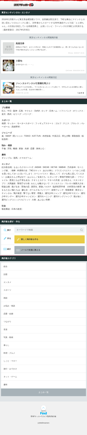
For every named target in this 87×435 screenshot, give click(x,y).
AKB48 (38, 167)
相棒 (13, 170)
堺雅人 (40, 193)
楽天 (4, 114)
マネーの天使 (53, 180)
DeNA (37, 111)
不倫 (4, 148)
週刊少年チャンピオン (26, 196)
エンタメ (26, 12)
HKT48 (54, 167)
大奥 (34, 200)
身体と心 (40, 148)
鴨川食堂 (18, 193)
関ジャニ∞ (17, 136)
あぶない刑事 (44, 200)
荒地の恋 (25, 187)
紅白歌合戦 (7, 167)
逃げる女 (15, 187)
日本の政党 (16, 209)
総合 (5, 266)
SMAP (8, 136)
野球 (32, 416)
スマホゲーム (25, 158)
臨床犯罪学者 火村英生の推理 (67, 187)
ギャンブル (7, 158)
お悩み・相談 (9, 306)
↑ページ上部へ (43, 407)
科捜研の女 (22, 170)
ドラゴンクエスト (63, 170)
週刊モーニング (45, 196)
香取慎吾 (76, 136)
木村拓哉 (46, 136)
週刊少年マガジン (71, 193)
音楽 (5, 329)
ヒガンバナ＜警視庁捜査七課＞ (61, 177)
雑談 (5, 298)
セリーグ (17, 114)
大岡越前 (11, 183)
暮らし (6, 345)
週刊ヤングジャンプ (63, 196)
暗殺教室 (69, 190)
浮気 (9, 148)
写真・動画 (8, 337)
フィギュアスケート (44, 123)
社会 (4, 206)
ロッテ (44, 111)
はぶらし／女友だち (36, 177)
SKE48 (46, 167)
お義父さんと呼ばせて (15, 177)
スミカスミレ (57, 183)
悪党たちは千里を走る (19, 180)
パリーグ (27, 114)
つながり (7, 321)
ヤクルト (29, 111)
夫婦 (27, 148)
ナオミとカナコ (39, 180)
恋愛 (32, 148)
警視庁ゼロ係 (23, 183)
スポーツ (6, 120)
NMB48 (62, 167)
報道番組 (6, 209)
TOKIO (27, 136)
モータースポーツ (25, 123)
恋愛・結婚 (8, 314)
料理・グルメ (9, 353)
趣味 (4, 155)
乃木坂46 (71, 167)
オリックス (78, 111)
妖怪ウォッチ (58, 190)
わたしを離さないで (40, 183)
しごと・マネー (10, 361)
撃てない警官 (29, 193)
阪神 (15, 111)
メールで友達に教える (28, 250)
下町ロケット (35, 170)
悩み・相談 (7, 145)
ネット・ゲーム (10, 377)
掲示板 (53, 416)
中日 (9, 111)
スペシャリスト (41, 174)
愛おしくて (55, 174)
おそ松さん (66, 180)
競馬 (16, 158)
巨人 (4, 111)
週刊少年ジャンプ (53, 193)
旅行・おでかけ (10, 369)
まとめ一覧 (43, 392)
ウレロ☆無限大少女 (74, 183)
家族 (21, 148)
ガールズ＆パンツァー (39, 190)
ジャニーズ (7, 133)
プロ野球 (6, 108)
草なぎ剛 (66, 136)
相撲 (4, 123)
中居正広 (56, 136)
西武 (9, 114)
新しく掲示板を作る (27, 239)
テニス (66, 123)
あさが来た (48, 170)
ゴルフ (58, 123)
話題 (5, 274)
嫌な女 (25, 190)
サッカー (11, 123)
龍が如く (78, 196)
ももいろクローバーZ (23, 167)
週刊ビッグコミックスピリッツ (16, 200)
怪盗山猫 (6, 187)
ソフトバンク (65, 111)
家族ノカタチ (45, 187)
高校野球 (15, 127)
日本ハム (53, 111)
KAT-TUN (36, 136)
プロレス (75, 123)
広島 (21, 111)
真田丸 (34, 187)
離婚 (15, 148)
